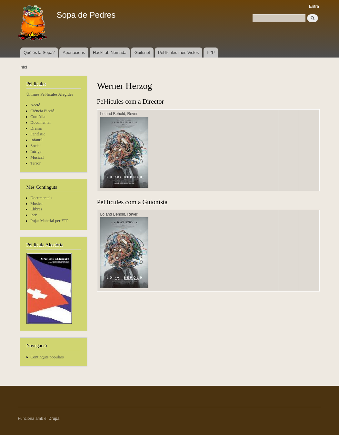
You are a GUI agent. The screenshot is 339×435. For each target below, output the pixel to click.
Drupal (55, 418)
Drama (36, 128)
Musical (37, 157)
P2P (211, 52)
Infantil (36, 140)
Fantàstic (37, 134)
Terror (35, 163)
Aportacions (74, 52)
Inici (23, 67)
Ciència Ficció (42, 111)
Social (35, 145)
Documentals (41, 198)
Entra (314, 6)
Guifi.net (142, 52)
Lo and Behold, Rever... (120, 113)
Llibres (36, 209)
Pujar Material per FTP (49, 220)
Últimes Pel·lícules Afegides (49, 94)
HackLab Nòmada (109, 52)
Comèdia (37, 116)
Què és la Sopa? (39, 52)
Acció (35, 105)
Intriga (35, 151)
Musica (36, 203)
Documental (40, 122)
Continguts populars (47, 357)
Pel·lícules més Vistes (178, 52)
